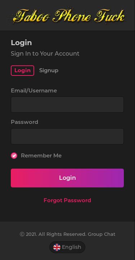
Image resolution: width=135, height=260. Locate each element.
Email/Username (34, 90)
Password (24, 121)
